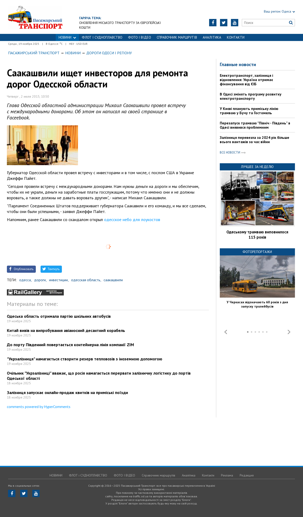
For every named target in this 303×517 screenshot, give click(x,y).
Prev (226, 332)
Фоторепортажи (257, 251)
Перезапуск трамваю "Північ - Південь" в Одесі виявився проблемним (255, 125)
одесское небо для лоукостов (132, 219)
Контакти (235, 37)
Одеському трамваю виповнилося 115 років (257, 234)
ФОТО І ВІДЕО (139, 37)
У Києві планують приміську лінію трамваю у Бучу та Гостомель (249, 110)
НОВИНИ (67, 37)
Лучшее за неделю (257, 166)
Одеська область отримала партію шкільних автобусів (59, 316)
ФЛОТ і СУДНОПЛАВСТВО (102, 37)
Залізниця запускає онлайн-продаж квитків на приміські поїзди (67, 392)
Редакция (247, 475)
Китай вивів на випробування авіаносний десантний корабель (66, 330)
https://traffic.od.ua (48, 17)
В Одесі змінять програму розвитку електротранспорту (250, 96)
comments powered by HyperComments (38, 406)
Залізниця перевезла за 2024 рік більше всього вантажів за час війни (254, 139)
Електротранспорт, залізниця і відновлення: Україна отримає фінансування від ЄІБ (246, 79)
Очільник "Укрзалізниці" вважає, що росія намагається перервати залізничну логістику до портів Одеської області (99, 375)
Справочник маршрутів (177, 37)
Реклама (227, 475)
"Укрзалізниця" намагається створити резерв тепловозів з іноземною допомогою (84, 359)
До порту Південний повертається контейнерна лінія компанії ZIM (70, 344)
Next (289, 332)
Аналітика (212, 37)
